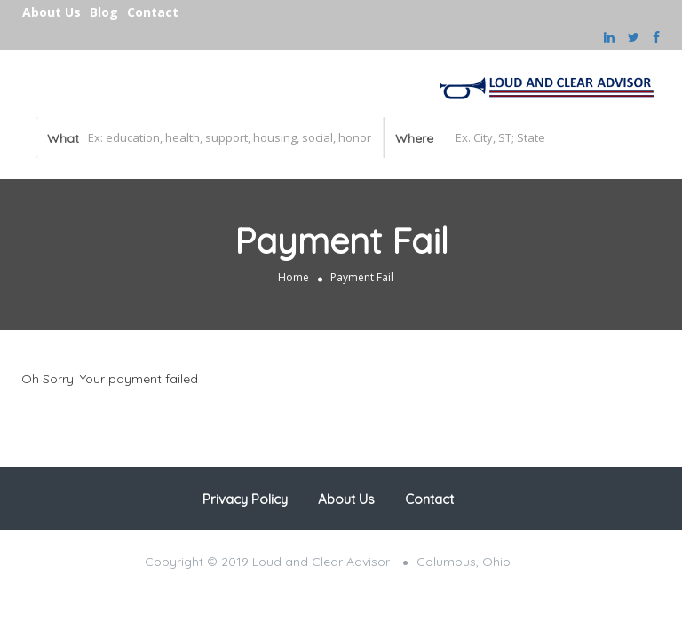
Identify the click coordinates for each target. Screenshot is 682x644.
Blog (104, 12)
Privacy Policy (245, 499)
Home (293, 277)
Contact (152, 12)
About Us (51, 12)
